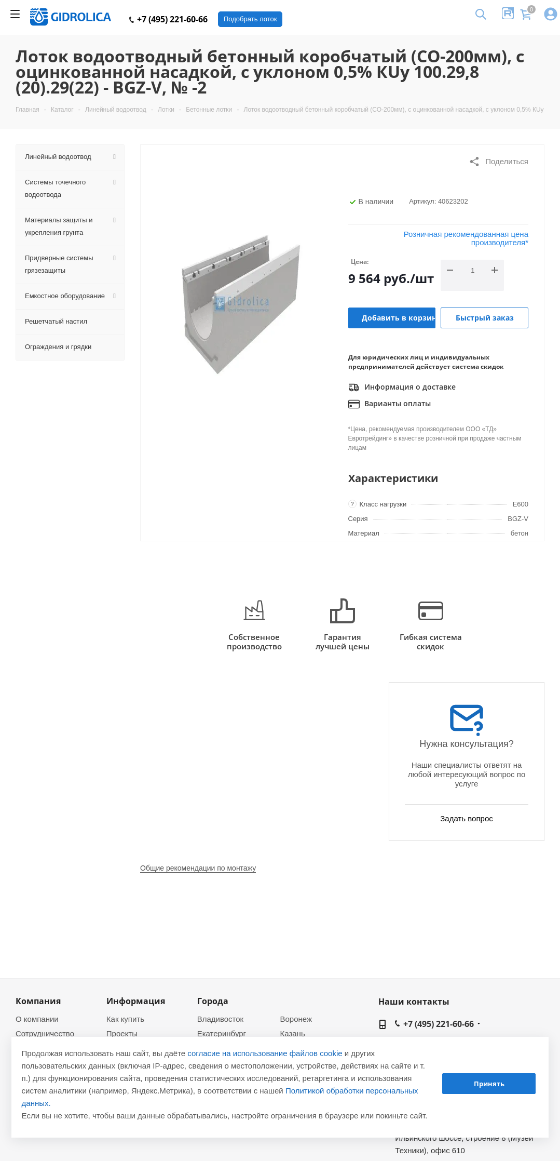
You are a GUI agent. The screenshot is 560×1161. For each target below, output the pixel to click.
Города (212, 1001)
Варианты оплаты (389, 404)
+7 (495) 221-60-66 (168, 19)
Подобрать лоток (250, 19)
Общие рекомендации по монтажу (198, 868)
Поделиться (498, 161)
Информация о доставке (402, 387)
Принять (489, 1083)
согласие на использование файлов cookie (264, 1053)
